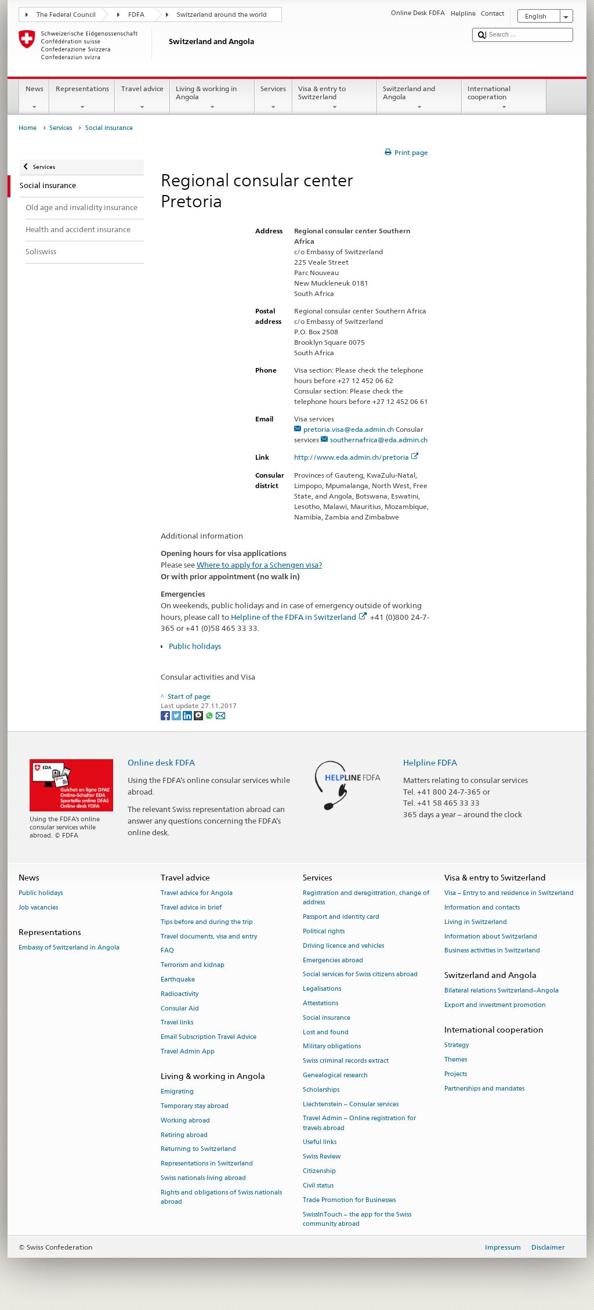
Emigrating (177, 1091)
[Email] (220, 714)
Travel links (177, 1023)
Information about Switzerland (490, 936)
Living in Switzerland (475, 922)
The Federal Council (66, 15)
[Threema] (199, 714)
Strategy (456, 1045)
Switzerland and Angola (419, 98)
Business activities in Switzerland (492, 951)
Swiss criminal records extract (346, 1061)
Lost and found (326, 1032)
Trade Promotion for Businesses (349, 1200)
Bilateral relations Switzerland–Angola (501, 991)
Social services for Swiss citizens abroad (360, 975)
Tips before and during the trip (207, 922)
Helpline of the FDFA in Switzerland (299, 617)
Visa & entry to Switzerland (334, 98)
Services (273, 98)
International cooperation (504, 98)
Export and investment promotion (495, 1005)
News (34, 98)
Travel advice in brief (191, 907)
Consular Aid (180, 1008)
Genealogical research (335, 1075)
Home (28, 128)
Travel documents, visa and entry (209, 936)
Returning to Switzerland (198, 1149)
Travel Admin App (188, 1051)
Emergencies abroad (333, 960)
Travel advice (142, 98)
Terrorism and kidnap (192, 965)
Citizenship (319, 1171)
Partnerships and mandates (484, 1088)
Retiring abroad (184, 1135)
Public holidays (195, 646)
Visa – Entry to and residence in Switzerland (509, 893)
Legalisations (322, 989)
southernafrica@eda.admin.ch (379, 439)
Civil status (318, 1185)
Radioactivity (179, 994)
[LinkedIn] (188, 714)
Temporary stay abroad (195, 1106)
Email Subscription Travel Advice (208, 1037)
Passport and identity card (341, 917)
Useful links (319, 1142)
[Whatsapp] (210, 714)
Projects (455, 1074)
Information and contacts (482, 907)
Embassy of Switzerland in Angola (69, 947)
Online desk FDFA (161, 762)
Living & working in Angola (212, 98)
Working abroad (185, 1120)
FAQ (167, 951)
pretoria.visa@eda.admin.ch (348, 429)
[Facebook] (166, 714)
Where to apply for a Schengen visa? (259, 564)
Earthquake (178, 979)
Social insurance (326, 1018)
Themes (455, 1059)
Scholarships (321, 1090)
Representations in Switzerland (207, 1164)
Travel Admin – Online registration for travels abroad (359, 1123)
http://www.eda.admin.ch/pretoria (356, 457)
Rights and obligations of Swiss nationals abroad (221, 1197)
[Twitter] (177, 714)
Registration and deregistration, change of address (366, 897)
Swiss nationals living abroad (203, 1178)
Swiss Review (322, 1157)
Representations (82, 98)
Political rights (324, 931)
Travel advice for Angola (197, 893)
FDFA (136, 15)
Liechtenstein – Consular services (351, 1104)
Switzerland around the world (222, 15)
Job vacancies (38, 907)
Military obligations (332, 1047)
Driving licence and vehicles (343, 946)
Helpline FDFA (430, 762)
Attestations (320, 1003)
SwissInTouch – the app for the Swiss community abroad (357, 1219)
